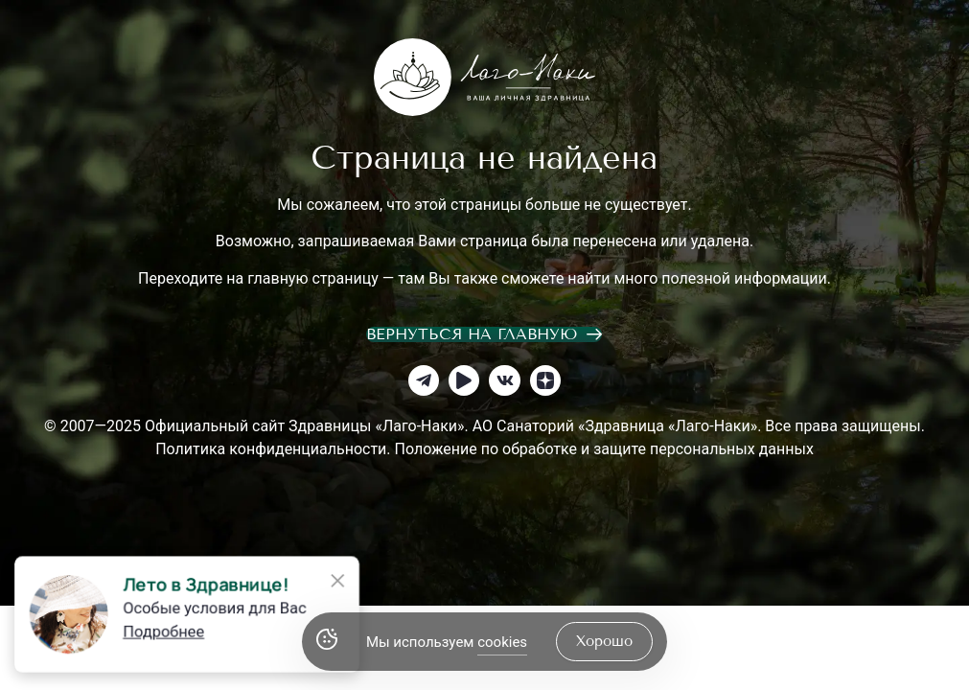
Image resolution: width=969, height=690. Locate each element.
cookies (502, 642)
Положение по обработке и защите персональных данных (604, 449)
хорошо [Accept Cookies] (604, 641)
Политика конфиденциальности (270, 449)
